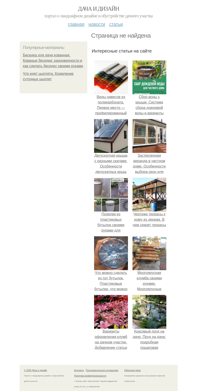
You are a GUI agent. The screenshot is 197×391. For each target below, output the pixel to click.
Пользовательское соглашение (102, 370)
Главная (76, 24)
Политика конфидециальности (90, 376)
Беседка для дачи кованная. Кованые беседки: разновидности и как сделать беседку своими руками (53, 60)
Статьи (116, 24)
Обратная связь (132, 370)
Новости (96, 24)
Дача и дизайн (98, 8)
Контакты (79, 370)
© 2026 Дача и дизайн (35, 370)
